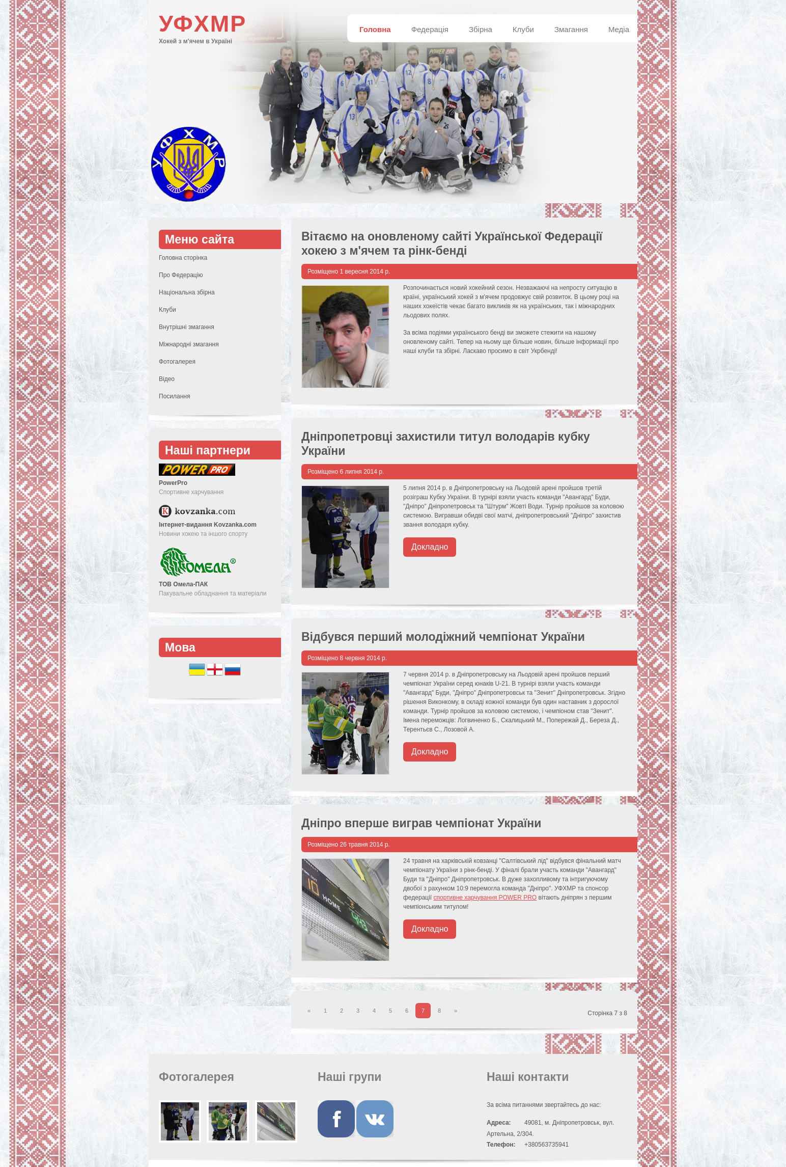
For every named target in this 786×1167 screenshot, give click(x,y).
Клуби (167, 309)
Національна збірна (187, 292)
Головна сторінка (183, 257)
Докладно (429, 546)
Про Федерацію (181, 275)
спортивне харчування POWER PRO (485, 897)
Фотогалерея (177, 361)
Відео (167, 379)
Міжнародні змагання (189, 344)
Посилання (174, 396)
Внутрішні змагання (186, 327)
